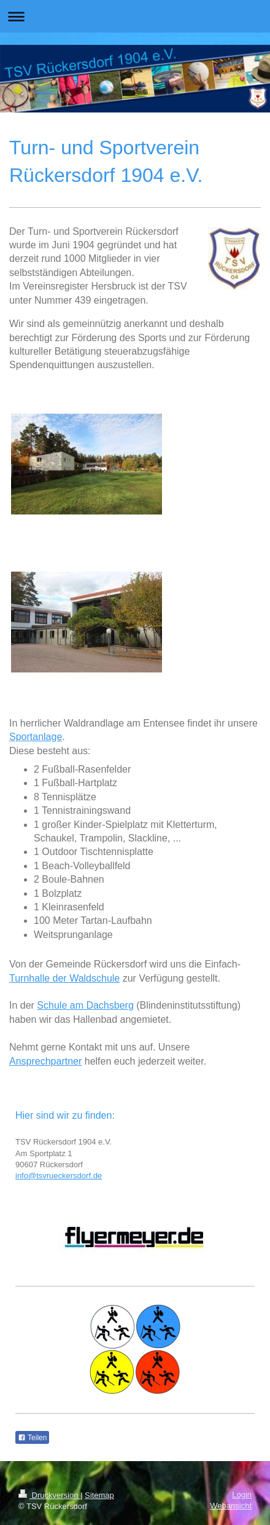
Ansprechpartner (45, 1061)
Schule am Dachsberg (85, 1005)
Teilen (32, 1437)
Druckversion (49, 1495)
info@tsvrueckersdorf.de (58, 1175)
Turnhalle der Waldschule (64, 978)
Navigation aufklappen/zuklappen (135, 16)
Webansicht (231, 1505)
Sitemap (99, 1495)
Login (242, 1494)
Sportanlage (35, 736)
